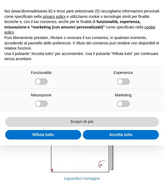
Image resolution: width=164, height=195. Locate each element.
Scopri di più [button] (82, 121)
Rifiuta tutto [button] (43, 134)
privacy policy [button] (54, 16)
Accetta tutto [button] (121, 134)
